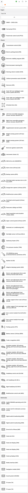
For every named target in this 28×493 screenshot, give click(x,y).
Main (2, 4)
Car (7, 4)
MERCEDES (13, 4)
